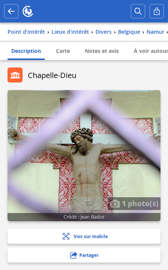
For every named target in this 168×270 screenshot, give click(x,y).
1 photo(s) (134, 203)
